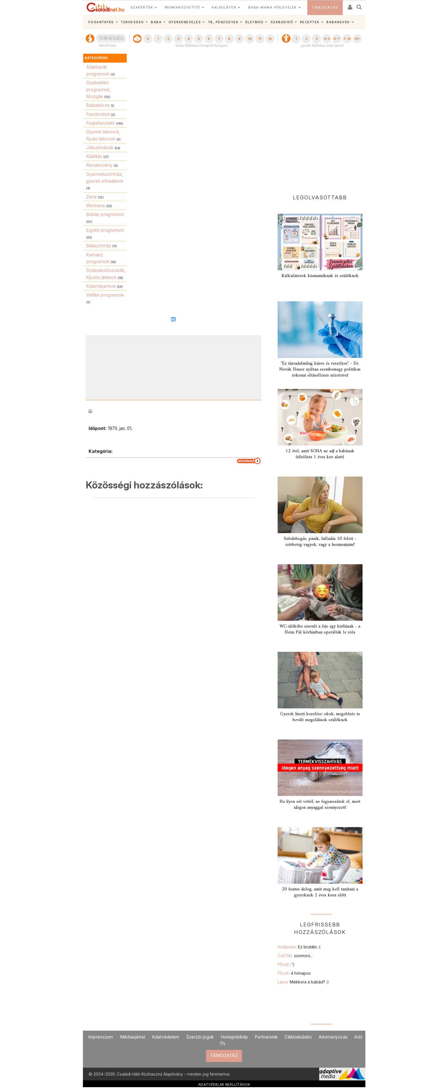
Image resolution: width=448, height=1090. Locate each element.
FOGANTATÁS (101, 22)
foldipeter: (299, 946)
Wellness (95, 205)
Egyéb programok (105, 230)
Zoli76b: (295, 955)
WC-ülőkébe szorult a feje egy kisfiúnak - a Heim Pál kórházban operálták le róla (320, 629)
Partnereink (266, 1037)
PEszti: (286, 964)
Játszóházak (99, 147)
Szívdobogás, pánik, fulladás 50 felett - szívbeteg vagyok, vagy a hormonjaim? (320, 542)
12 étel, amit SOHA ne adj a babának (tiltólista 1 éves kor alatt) (320, 454)
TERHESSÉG (132, 22)
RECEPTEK (310, 22)
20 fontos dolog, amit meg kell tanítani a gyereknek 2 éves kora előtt (320, 892)
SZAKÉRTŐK (141, 7)
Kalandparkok (101, 286)
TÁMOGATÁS (325, 7)
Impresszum (100, 1037)
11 (259, 39)
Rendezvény (99, 165)
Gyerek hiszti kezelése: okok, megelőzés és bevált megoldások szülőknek (320, 717)
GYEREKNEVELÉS (185, 22)
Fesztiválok (98, 114)
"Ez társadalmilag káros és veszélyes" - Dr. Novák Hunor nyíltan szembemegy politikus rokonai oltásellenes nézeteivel (320, 369)
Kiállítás (94, 156)
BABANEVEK (338, 22)
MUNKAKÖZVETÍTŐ (182, 7)
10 (250, 39)
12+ (357, 39)
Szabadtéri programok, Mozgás (98, 89)
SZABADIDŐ (282, 22)
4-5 (327, 39)
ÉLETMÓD (254, 22)
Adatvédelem (165, 1037)
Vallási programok (105, 295)
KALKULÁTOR (224, 7)
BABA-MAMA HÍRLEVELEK (272, 7)
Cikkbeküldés (298, 1037)
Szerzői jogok (200, 1037)
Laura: (303, 981)
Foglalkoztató (100, 123)
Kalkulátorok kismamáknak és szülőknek (320, 276)
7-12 (347, 39)
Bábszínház (98, 245)
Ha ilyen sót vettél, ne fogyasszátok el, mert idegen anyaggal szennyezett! (320, 805)
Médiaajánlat (132, 1037)
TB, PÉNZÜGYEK (223, 22)
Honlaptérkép (234, 1037)
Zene (91, 197)
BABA (156, 22)
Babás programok (105, 214)
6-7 (337, 39)
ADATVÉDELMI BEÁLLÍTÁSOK (224, 1084)
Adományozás (333, 1037)
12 (270, 39)
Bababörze (98, 105)
